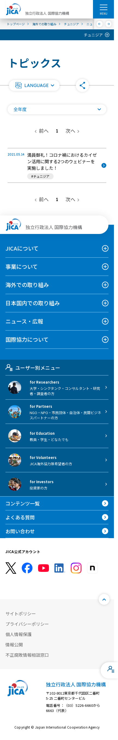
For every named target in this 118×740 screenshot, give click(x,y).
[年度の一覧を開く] (57, 109)
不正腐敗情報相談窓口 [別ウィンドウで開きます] (27, 655)
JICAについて (22, 248)
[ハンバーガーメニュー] (103, 7)
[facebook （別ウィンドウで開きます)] (27, 568)
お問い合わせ (20, 531)
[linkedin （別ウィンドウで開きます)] (59, 568)
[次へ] (108, 23)
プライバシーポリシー (27, 624)
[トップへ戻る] (104, 599)
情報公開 (14, 644)
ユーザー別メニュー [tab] (32, 367)
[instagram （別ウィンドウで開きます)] (76, 568)
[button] (34, 85)
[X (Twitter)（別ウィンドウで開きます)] (10, 568)
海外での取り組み (27, 285)
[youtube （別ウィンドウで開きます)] (43, 568)
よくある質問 (20, 517)
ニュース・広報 (24, 321)
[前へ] (99, 23)
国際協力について (27, 339)
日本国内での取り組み (32, 303)
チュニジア (93, 35)
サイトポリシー (20, 613)
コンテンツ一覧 (22, 503)
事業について (21, 266)
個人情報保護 (18, 634)
